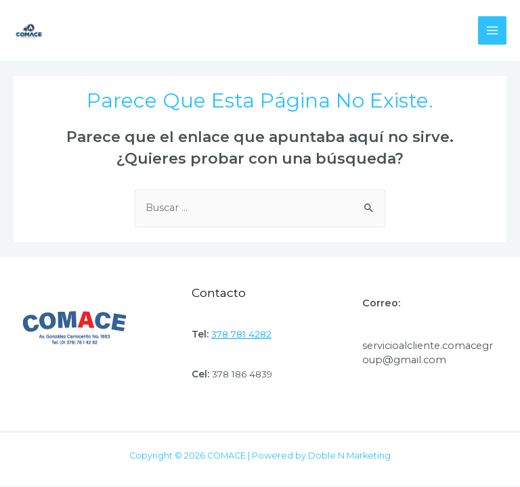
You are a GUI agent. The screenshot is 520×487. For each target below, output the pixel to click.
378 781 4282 (241, 334)
